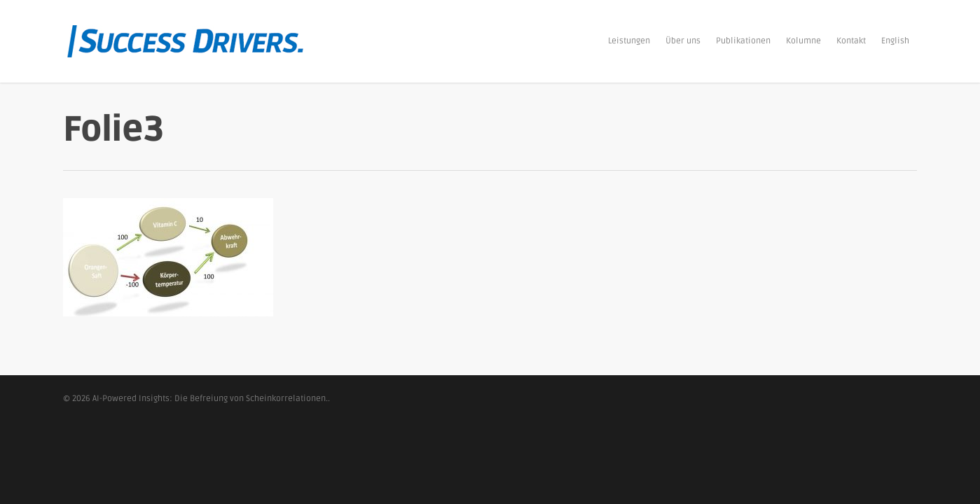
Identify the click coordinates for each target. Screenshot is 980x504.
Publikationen (743, 41)
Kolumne (803, 41)
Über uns (683, 41)
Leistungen (629, 41)
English (895, 41)
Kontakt (851, 41)
